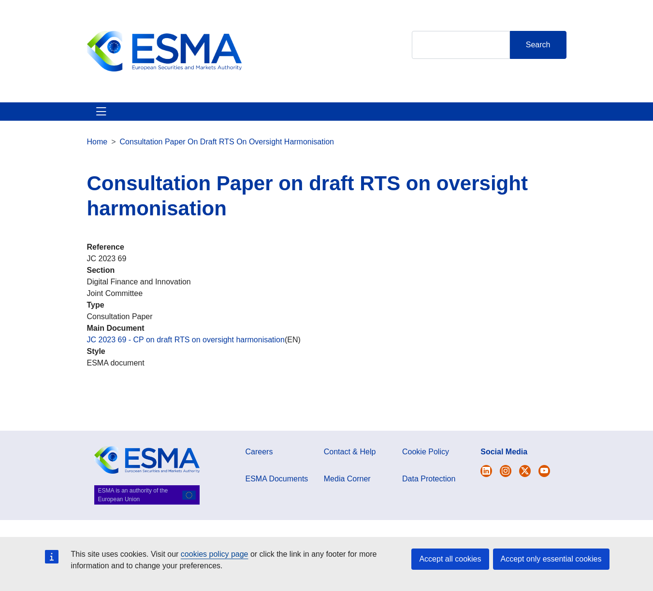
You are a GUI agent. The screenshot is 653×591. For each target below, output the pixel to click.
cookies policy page (214, 554)
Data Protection (428, 502)
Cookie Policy (425, 475)
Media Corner (347, 502)
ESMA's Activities (169, 123)
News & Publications (257, 123)
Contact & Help (511, 123)
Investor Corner (343, 123)
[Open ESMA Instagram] (505, 494)
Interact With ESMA (427, 123)
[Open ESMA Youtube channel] (544, 494)
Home (97, 165)
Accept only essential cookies (551, 559)
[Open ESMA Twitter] (486, 494)
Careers (259, 475)
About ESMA (98, 123)
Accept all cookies (450, 559)
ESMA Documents (277, 502)
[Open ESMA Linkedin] (525, 494)
